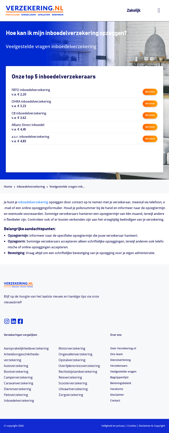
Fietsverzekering (16, 395)
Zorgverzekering (71, 395)
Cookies (131, 425)
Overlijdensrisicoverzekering (79, 366)
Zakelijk (133, 10)
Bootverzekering (16, 371)
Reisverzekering (70, 377)
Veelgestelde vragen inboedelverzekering (78, 186)
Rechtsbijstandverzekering (78, 371)
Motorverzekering (72, 348)
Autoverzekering (16, 366)
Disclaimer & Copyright (152, 425)
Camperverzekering (18, 377)
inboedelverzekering (33, 202)
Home (8, 186)
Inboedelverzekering (31, 186)
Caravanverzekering (18, 383)
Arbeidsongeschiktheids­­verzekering (22, 357)
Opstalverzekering (72, 360)
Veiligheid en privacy (113, 425)
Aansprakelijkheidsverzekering (26, 348)
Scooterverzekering (73, 383)
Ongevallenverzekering (75, 354)
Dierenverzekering (17, 389)
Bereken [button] (150, 92)
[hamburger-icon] (158, 11)
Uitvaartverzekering (73, 389)
